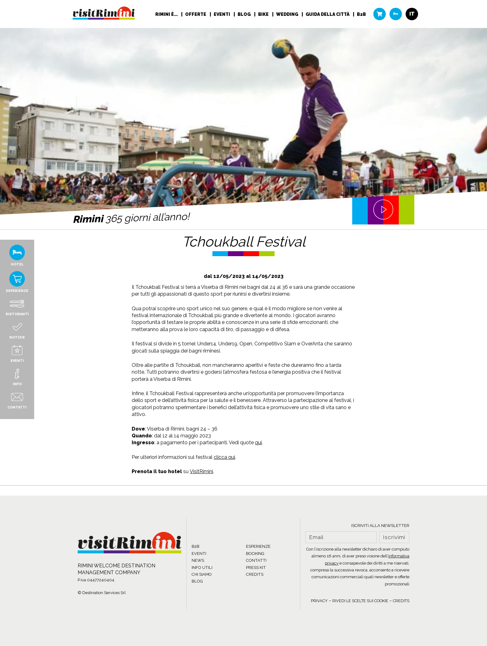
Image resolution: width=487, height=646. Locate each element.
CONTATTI (256, 560)
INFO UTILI (202, 567)
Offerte (196, 14)
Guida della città (328, 14)
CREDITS (254, 574)
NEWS (198, 560)
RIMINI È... (167, 14)
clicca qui (224, 457)
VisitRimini (201, 471)
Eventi (222, 14)
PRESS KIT (256, 567)
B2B (361, 14)
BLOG (197, 581)
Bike (264, 14)
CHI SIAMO (202, 574)
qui (258, 442)
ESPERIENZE (258, 546)
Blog (245, 14)
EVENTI (199, 553)
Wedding (287, 14)
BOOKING (255, 553)
